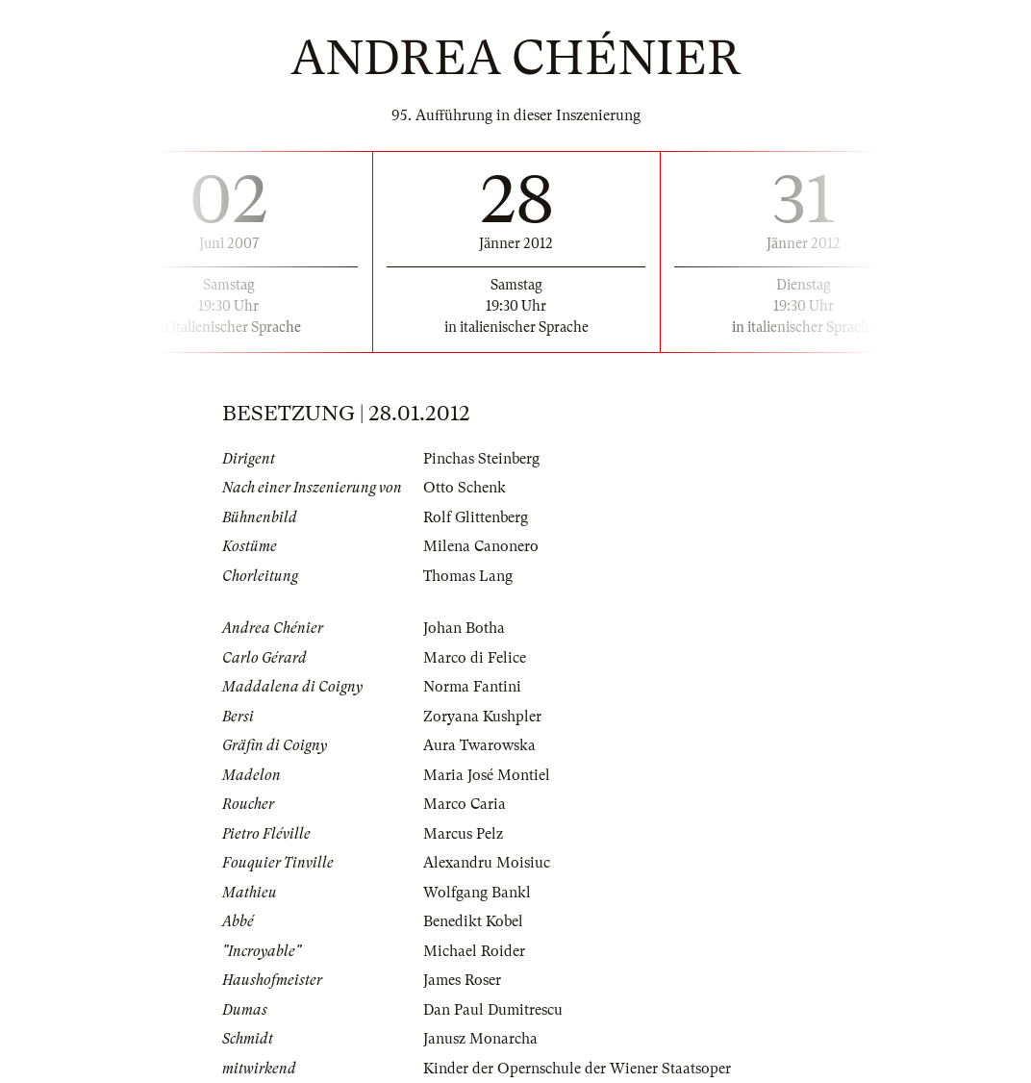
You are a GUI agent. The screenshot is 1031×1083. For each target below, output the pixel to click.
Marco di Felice (474, 658)
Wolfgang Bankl (477, 892)
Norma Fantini (472, 686)
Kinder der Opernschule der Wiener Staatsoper (577, 1068)
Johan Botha (464, 628)
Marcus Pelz (463, 834)
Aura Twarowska (479, 745)
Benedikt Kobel (473, 921)
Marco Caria (464, 804)
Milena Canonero (481, 546)
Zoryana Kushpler (482, 716)
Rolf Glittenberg (475, 517)
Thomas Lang (468, 576)
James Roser (462, 980)
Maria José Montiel (486, 775)
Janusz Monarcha (480, 1038)
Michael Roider (474, 951)
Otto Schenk (464, 487)
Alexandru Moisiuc (486, 862)
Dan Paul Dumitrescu (493, 1010)
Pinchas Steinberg (481, 458)
